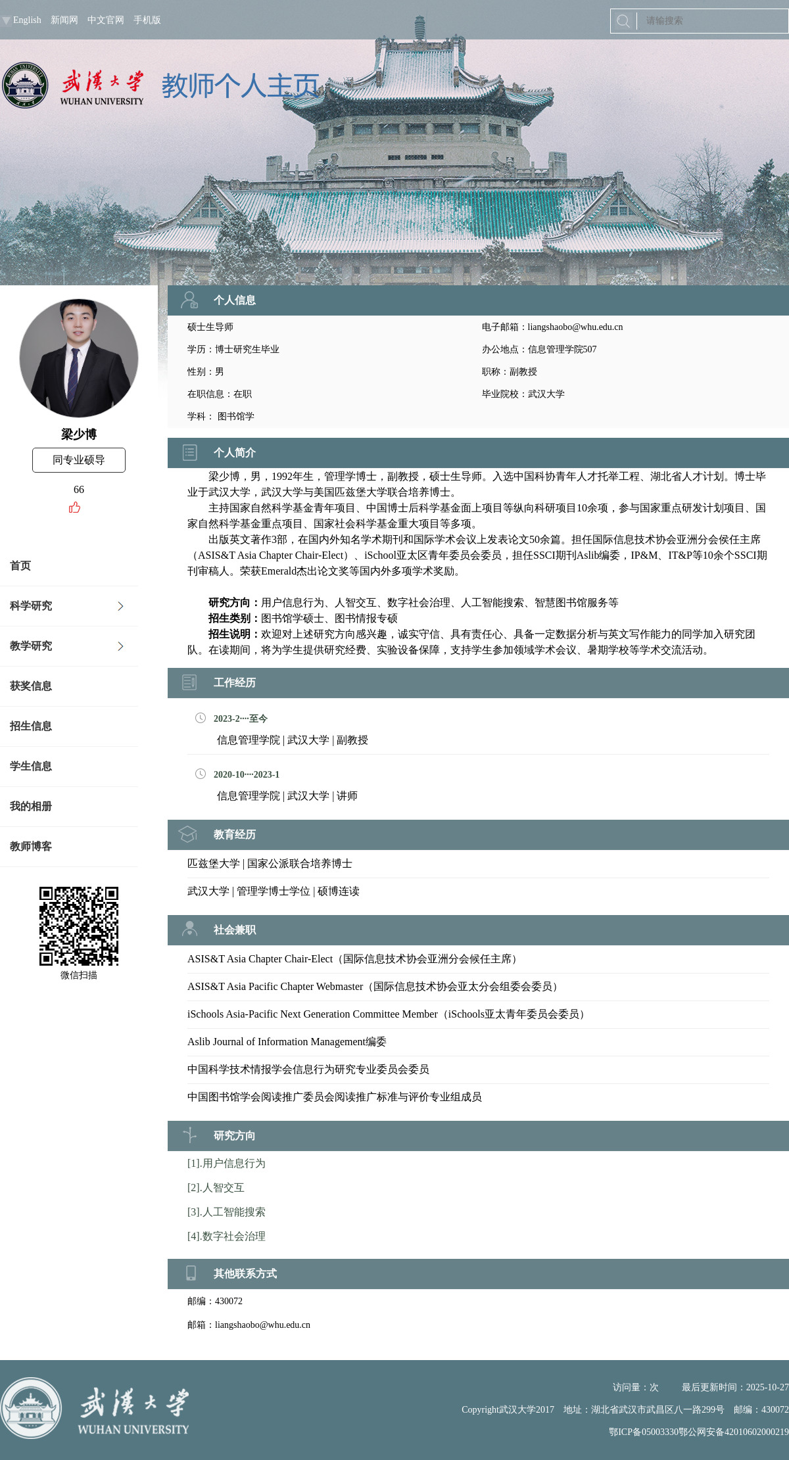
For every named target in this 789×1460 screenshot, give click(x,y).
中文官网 (105, 20)
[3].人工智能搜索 (226, 1211)
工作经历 (235, 682)
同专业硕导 (79, 459)
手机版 (147, 20)
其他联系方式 (245, 1273)
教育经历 (235, 834)
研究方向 (235, 1135)
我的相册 (31, 806)
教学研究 (31, 645)
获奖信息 (31, 686)
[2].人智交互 (216, 1187)
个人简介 (235, 452)
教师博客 (31, 846)
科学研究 (31, 605)
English (27, 20)
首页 (20, 565)
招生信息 (31, 726)
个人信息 (235, 300)
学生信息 (31, 766)
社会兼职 (235, 929)
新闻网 (64, 20)
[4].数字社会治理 (226, 1236)
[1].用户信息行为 (226, 1163)
